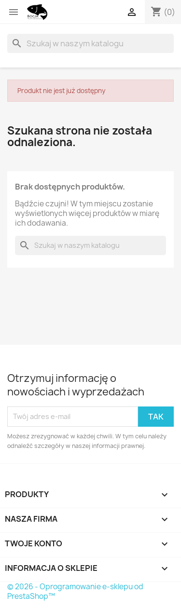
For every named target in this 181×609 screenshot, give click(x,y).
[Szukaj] (90, 43)
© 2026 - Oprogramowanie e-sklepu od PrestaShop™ (75, 591)
